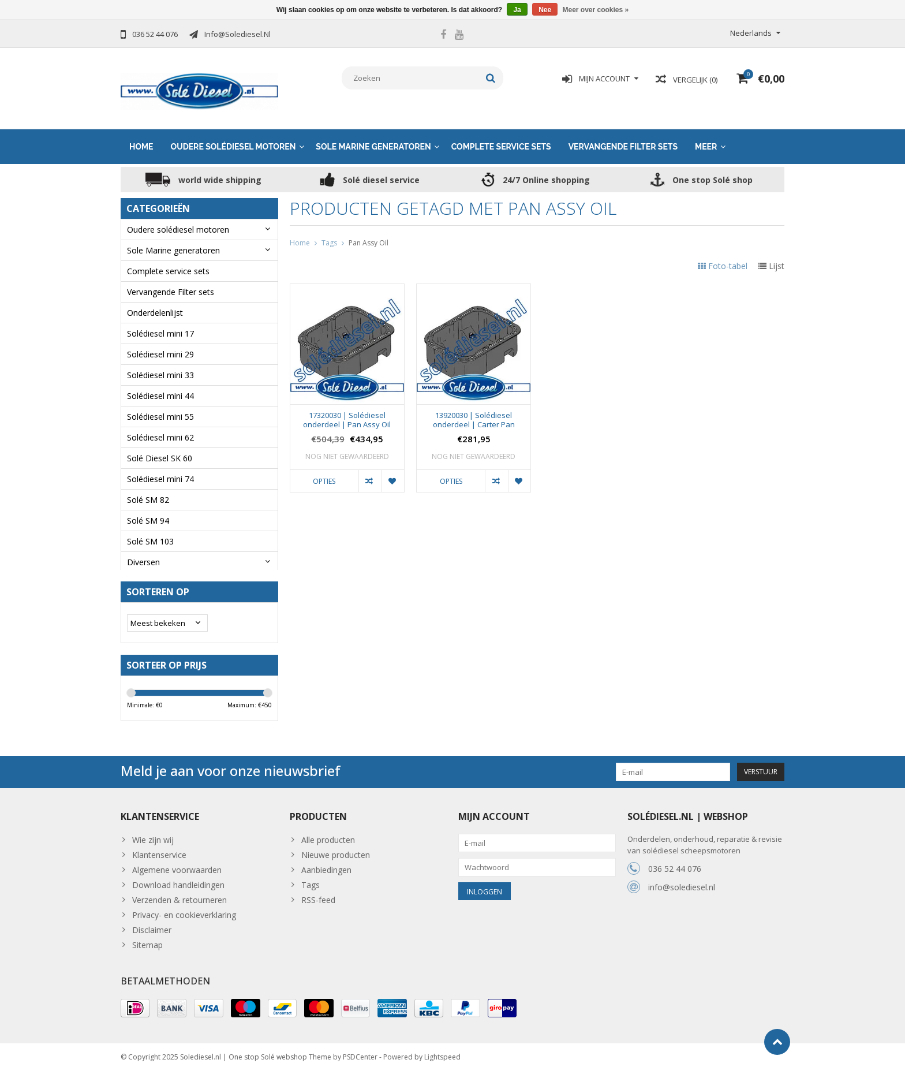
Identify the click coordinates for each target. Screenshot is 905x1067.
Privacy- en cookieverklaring (184, 910)
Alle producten (328, 835)
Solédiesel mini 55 (160, 406)
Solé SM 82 (148, 489)
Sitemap (147, 940)
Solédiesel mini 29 (160, 344)
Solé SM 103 (150, 531)
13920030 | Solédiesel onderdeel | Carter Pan (474, 410)
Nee (544, 10)
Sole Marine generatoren (373, 136)
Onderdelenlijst (155, 302)
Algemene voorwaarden (177, 865)
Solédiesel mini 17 (160, 323)
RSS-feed (318, 895)
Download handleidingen (178, 880)
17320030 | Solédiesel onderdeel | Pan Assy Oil (347, 410)
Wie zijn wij (153, 835)
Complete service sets (501, 136)
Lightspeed (442, 1053)
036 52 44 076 (674, 864)
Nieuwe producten (335, 850)
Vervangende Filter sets (623, 136)
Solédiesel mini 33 (160, 365)
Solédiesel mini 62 (160, 427)
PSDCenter (360, 1053)
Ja (517, 10)
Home (141, 136)
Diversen (143, 552)
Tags (329, 232)
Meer (706, 136)
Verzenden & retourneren (179, 895)
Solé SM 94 (148, 510)
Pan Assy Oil (368, 232)
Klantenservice (159, 850)
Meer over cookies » (596, 10)
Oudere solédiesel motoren (233, 136)
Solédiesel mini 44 (160, 385)
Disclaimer (151, 925)
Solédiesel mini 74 (160, 469)
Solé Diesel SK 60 (159, 448)
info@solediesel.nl (681, 882)
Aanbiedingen (326, 865)
